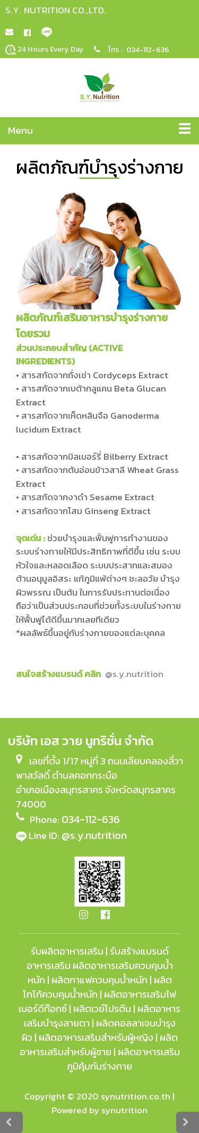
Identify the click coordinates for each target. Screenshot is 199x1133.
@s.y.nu (134, 674)
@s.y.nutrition (94, 835)
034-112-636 (147, 49)
